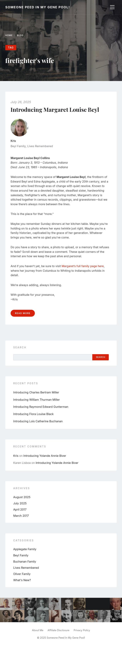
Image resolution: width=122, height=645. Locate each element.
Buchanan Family (24, 561)
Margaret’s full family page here (83, 266)
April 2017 (20, 509)
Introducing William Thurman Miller (36, 399)
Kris (13, 141)
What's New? (22, 580)
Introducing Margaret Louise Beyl (55, 109)
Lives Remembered (40, 146)
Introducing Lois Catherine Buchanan (38, 421)
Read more (22, 313)
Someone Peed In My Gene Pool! (37, 7)
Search (19, 347)
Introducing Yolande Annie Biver (44, 455)
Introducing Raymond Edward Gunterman (40, 406)
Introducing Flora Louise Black (33, 414)
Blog (20, 35)
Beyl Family (18, 146)
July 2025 (20, 503)
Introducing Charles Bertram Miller (36, 392)
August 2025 (21, 497)
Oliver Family (21, 574)
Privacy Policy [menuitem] (82, 630)
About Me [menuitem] (37, 630)
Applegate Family (24, 549)
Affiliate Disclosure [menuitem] (58, 630)
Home (9, 35)
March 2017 (21, 515)
